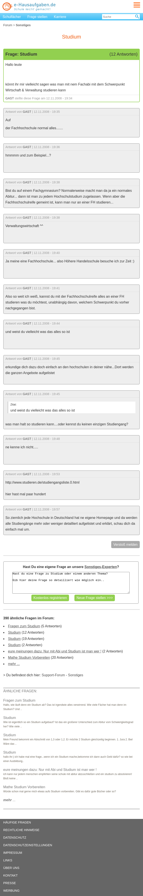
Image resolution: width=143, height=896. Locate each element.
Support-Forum (53, 675)
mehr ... (14, 664)
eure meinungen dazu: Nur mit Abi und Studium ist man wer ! (54, 651)
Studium (14, 632)
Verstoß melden (125, 544)
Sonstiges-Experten (100, 567)
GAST (9, 98)
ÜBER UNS (11, 868)
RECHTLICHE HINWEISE (21, 830)
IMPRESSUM (12, 852)
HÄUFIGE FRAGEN (17, 822)
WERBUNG (11, 890)
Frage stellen (37, 17)
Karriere (60, 17)
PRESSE (9, 883)
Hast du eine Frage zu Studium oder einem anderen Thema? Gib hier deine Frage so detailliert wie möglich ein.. (71, 583)
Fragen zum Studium (24, 626)
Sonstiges (75, 675)
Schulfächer (12, 17)
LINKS (7, 860)
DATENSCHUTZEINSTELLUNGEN (27, 845)
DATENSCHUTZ (14, 837)
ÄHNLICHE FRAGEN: (20, 691)
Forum (7, 25)
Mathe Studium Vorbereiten (29, 657)
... (9, 800)
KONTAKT (10, 875)
